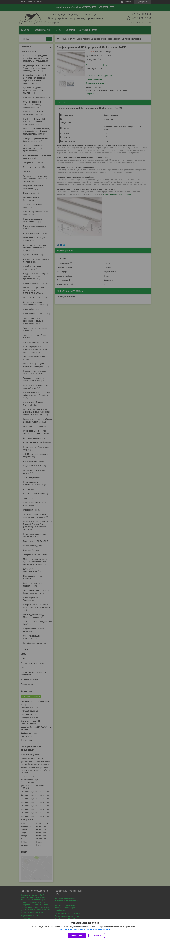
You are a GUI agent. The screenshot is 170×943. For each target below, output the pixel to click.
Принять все (76, 936)
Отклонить (96, 936)
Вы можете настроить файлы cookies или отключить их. (84, 929)
